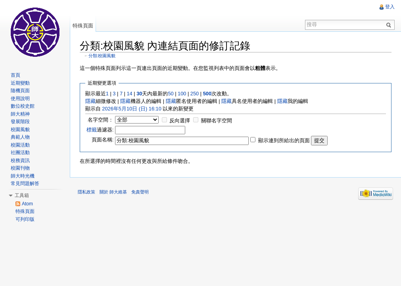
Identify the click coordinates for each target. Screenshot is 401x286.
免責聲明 (140, 191)
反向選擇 (179, 121)
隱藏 (90, 101)
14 (129, 94)
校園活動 (20, 145)
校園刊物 (20, 168)
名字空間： (100, 120)
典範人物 (20, 137)
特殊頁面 (83, 26)
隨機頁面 (20, 90)
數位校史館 (23, 106)
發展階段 (20, 121)
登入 (390, 7)
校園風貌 (20, 129)
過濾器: (100, 130)
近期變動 (20, 83)
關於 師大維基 (113, 191)
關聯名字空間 (216, 121)
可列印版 (25, 219)
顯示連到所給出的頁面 (284, 140)
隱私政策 (86, 191)
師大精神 (20, 114)
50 (170, 94)
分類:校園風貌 (102, 55)
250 (194, 94)
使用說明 (20, 98)
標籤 (91, 130)
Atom (27, 204)
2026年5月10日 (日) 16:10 (131, 109)
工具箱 (22, 195)
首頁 (15, 75)
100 (182, 94)
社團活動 (20, 152)
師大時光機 (23, 176)
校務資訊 (20, 160)
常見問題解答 (25, 183)
